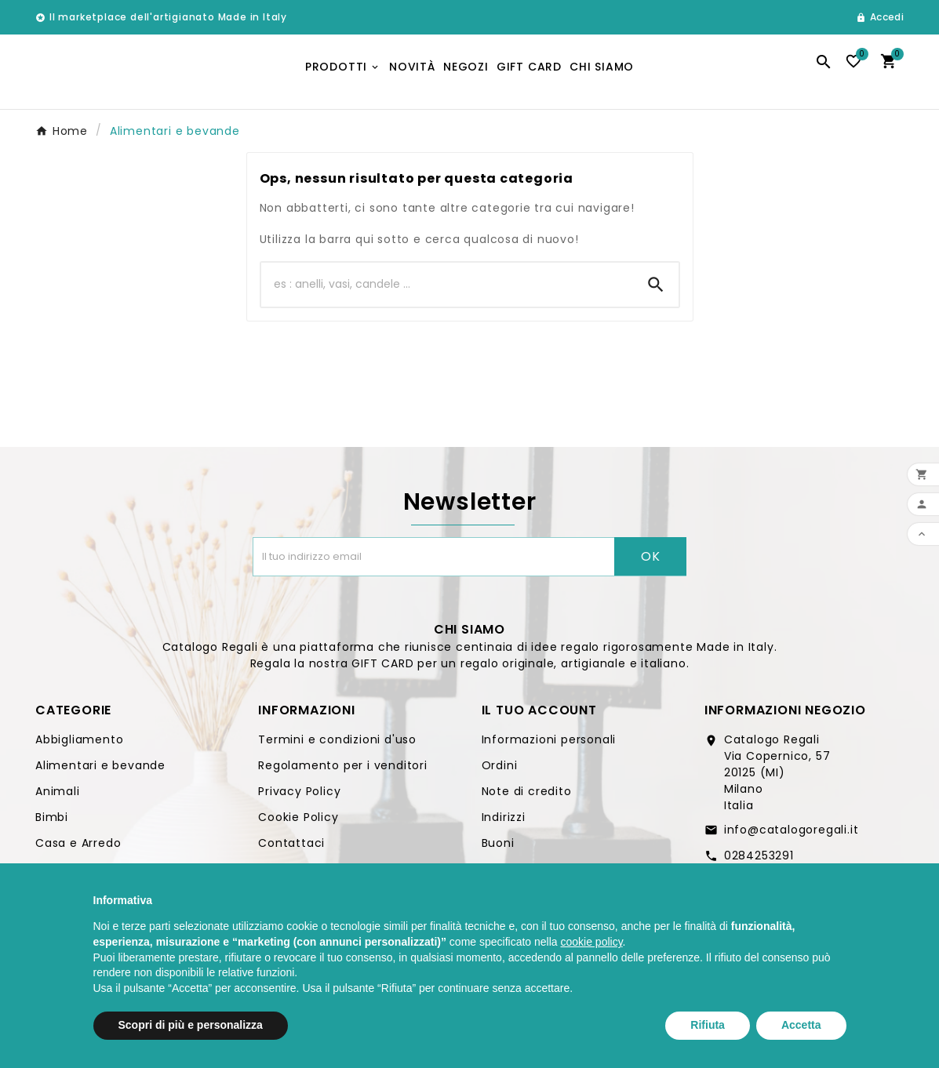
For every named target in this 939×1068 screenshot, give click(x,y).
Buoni (498, 848)
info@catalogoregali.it (791, 835)
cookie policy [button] (591, 941)
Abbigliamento (79, 745)
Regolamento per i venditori (343, 771)
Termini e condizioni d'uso (337, 745)
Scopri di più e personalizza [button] (190, 1025)
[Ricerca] (447, 290)
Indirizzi (504, 822)
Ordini (500, 771)
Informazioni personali (549, 745)
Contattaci (291, 848)
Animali (57, 797)
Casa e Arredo (78, 848)
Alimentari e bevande (100, 771)
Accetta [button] (801, 1025)
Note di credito (527, 797)
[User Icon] (880, 17)
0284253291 (759, 861)
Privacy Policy (299, 797)
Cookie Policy (298, 822)
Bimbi (51, 822)
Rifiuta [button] (707, 1025)
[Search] (656, 290)
